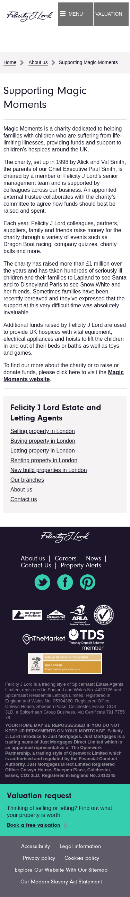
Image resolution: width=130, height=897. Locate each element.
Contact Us (36, 565)
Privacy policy (39, 858)
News (93, 559)
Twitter (42, 582)
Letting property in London (42, 451)
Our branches (27, 480)
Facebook (65, 582)
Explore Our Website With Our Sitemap (61, 870)
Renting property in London (43, 460)
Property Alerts (81, 565)
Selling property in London (42, 431)
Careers (66, 559)
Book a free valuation (33, 825)
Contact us (23, 499)
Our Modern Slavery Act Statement (61, 882)
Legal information (80, 846)
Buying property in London (42, 441)
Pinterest (88, 582)
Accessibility (35, 846)
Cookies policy (81, 858)
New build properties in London (48, 470)
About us (21, 490)
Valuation (108, 14)
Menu (76, 14)
